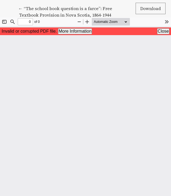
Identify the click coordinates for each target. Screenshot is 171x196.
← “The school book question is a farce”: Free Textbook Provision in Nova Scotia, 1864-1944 (65, 11)
